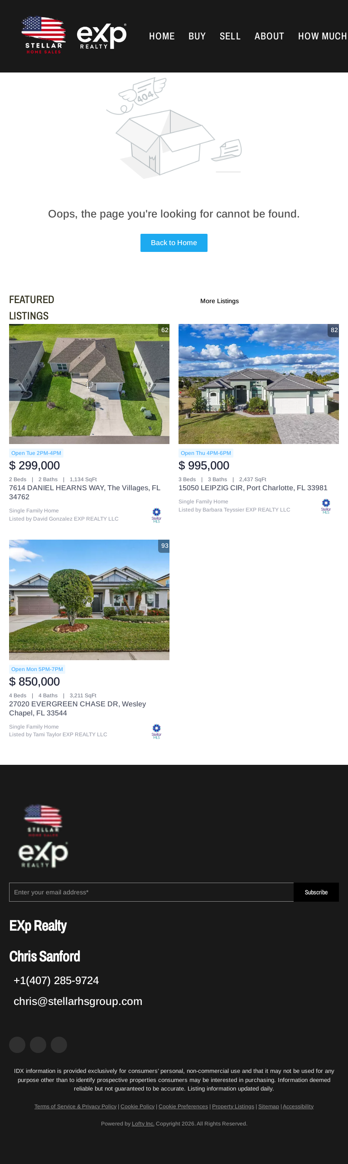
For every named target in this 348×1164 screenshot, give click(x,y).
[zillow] (38, 1045)
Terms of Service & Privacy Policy (75, 1106)
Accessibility (298, 1106)
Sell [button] (230, 36)
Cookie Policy (138, 1106)
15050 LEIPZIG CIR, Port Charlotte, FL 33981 (253, 488)
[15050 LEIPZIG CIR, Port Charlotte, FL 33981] (259, 384)
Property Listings (233, 1106)
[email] (151, 892)
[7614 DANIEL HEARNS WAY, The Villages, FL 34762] (89, 384)
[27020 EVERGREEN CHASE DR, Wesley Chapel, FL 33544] (89, 600)
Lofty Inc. (143, 1124)
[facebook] (17, 1045)
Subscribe (316, 892)
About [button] (270, 36)
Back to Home (174, 242)
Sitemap (268, 1106)
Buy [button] (197, 36)
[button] (42, 36)
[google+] (59, 1045)
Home (162, 36)
